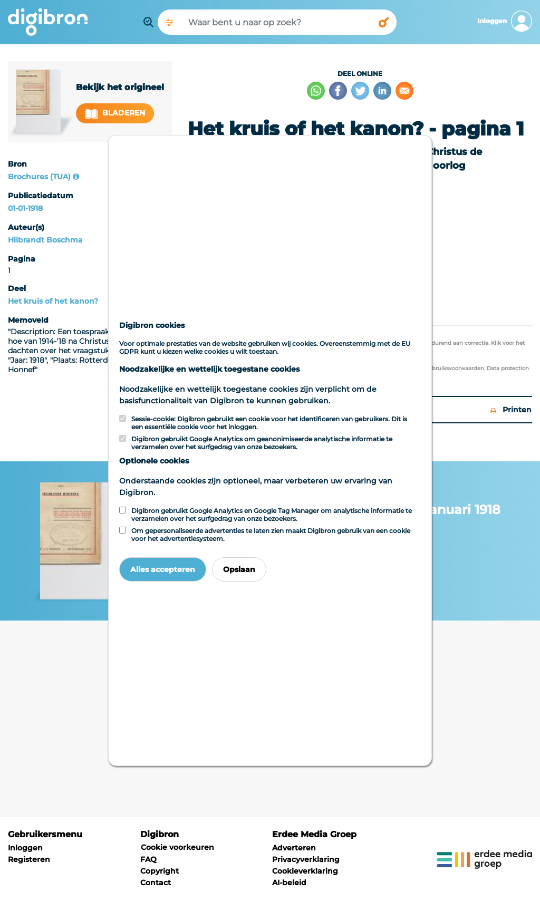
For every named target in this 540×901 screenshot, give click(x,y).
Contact (155, 882)
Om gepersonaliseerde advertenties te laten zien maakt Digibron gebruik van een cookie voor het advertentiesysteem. (270, 534)
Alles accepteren (162, 569)
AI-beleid (289, 882)
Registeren (29, 859)
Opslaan (239, 569)
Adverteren (294, 847)
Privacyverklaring (306, 859)
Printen (511, 409)
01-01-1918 (25, 208)
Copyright (159, 871)
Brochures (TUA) (39, 176)
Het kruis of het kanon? (53, 301)
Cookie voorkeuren (177, 847)
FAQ (148, 859)
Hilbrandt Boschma (45, 240)
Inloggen (25, 847)
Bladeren (115, 113)
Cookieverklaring (305, 871)
